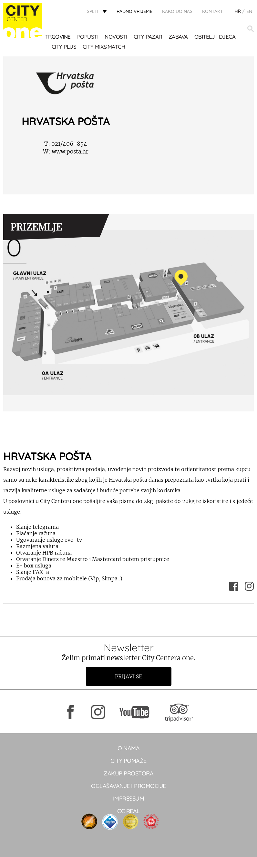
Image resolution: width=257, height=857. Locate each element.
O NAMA (128, 748)
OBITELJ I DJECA (215, 36)
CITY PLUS (64, 46)
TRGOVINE (58, 36)
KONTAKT (212, 11)
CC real (128, 811)
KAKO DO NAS (177, 11)
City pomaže (128, 760)
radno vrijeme (134, 11)
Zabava (178, 36)
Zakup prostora (128, 773)
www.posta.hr (65, 151)
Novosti (116, 36)
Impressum (128, 798)
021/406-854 (65, 143)
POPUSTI (87, 36)
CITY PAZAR (148, 36)
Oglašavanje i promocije (128, 786)
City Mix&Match (104, 46)
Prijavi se (128, 676)
